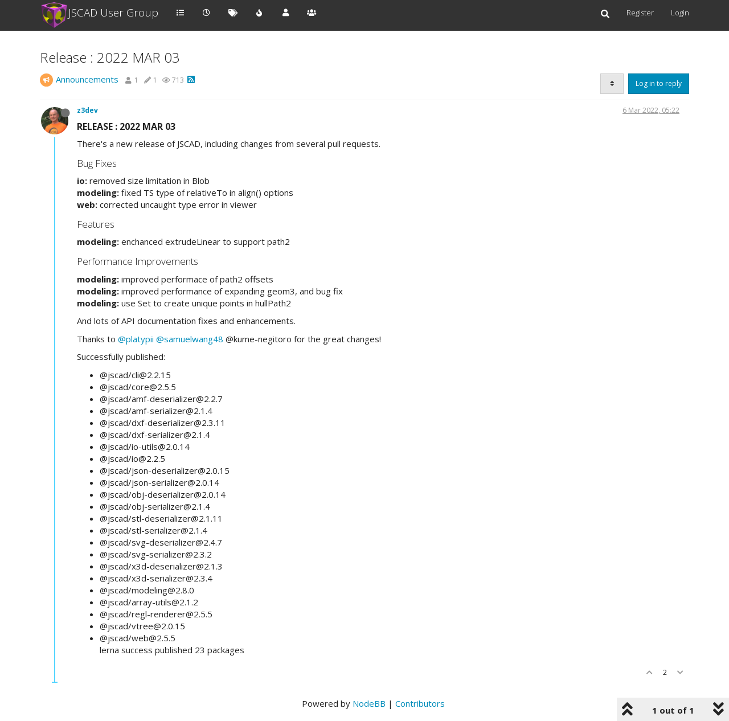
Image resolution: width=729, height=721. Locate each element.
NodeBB (369, 703)
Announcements (87, 79)
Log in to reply (659, 83)
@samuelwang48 (189, 339)
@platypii (136, 339)
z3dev (87, 110)
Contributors (420, 703)
